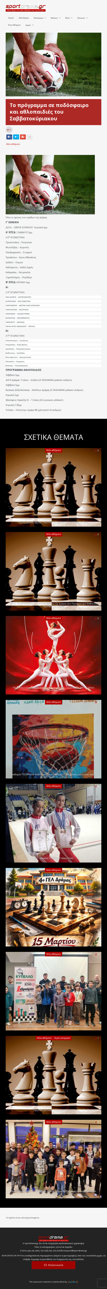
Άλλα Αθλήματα (14, 25)
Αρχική (11, 18)
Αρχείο (28, 25)
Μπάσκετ (54, 18)
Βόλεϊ (67, 18)
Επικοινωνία (55, 1265)
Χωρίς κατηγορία (62, 1037)
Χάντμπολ (81, 18)
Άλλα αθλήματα (13, 144)
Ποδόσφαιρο (38, 18)
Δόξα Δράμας (24, 18)
